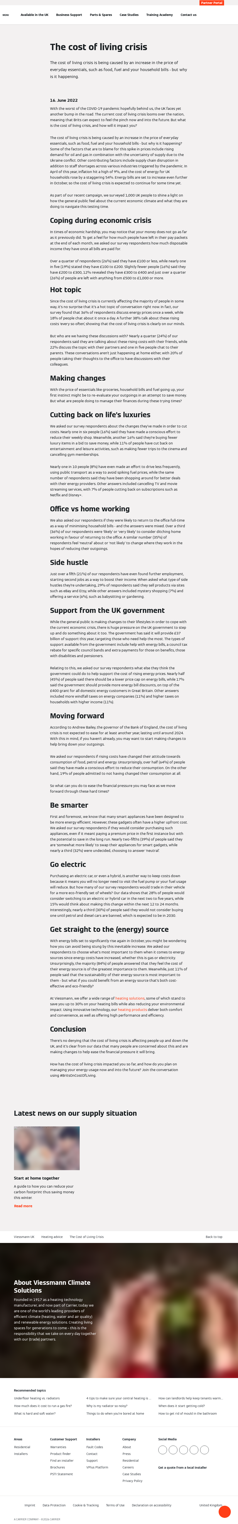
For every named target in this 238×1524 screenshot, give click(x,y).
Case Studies (129, 15)
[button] (225, 1512)
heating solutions (130, 998)
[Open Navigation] (6, 15)
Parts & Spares (101, 15)
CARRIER (55, 1519)
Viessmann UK (24, 1237)
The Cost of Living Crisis (87, 1237)
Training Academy (159, 15)
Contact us (188, 15)
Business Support (69, 15)
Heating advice (52, 1237)
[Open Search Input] (222, 14)
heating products (132, 1009)
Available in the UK (34, 15)
